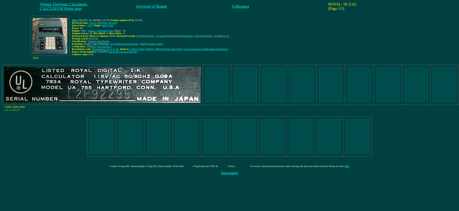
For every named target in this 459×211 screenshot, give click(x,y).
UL (93, 46)
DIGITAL (102, 23)
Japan (104, 25)
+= (226, 36)
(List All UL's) (104, 46)
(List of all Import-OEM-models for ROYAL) (206, 49)
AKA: (75, 20)
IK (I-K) (113, 23)
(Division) (187, 36)
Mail (347, 166)
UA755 (92, 23)
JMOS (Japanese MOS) (151, 44)
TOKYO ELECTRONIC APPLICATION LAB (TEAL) (157, 49)
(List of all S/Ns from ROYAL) (123, 51)
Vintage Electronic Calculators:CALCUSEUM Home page (64, 6)
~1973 (89, 25)
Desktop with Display (98, 41)
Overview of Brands (151, 6)
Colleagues (240, 6)
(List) (110, 25)
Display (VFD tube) (97, 30)
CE (197, 36)
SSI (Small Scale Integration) (124, 44)
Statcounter (229, 173)
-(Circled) (161, 36)
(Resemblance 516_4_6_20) (105, 49)
